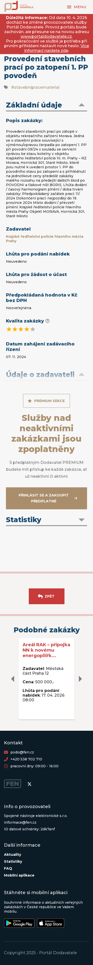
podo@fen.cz (22, 752)
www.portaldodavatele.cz (46, 36)
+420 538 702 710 (26, 759)
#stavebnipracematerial (35, 87)
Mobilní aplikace (19, 875)
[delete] (12, 678)
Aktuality (12, 854)
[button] (46, 105)
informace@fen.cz (20, 822)
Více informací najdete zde (56, 48)
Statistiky (13, 861)
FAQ (8, 868)
